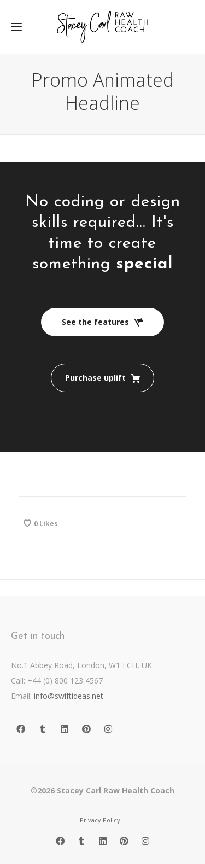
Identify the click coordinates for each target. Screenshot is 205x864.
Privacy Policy (100, 820)
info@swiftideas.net (68, 696)
